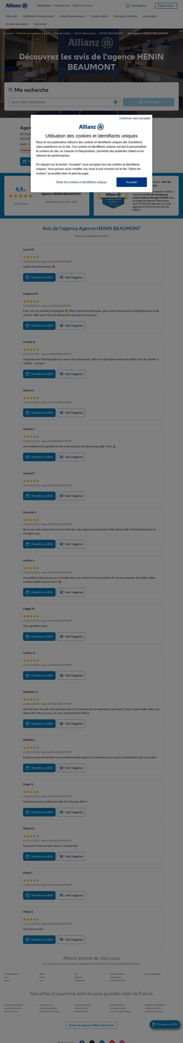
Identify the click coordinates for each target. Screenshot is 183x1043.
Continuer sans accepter (135, 118)
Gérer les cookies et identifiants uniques (81, 182)
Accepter (131, 182)
